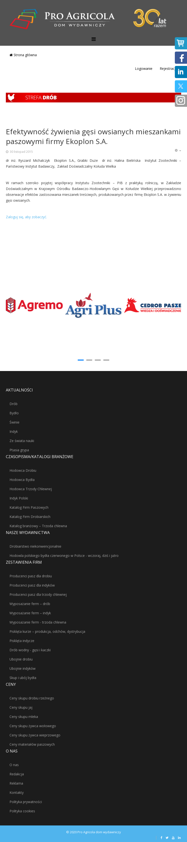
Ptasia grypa (19, 450)
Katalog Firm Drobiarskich (29, 516)
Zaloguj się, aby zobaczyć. (26, 217)
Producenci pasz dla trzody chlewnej (38, 594)
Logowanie (143, 68)
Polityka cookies (22, 811)
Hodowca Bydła (22, 479)
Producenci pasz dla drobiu (30, 576)
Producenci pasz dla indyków (32, 585)
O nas (14, 764)
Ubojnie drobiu (21, 659)
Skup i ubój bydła (22, 677)
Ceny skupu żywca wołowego (32, 726)
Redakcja (16, 774)
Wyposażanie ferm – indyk (30, 613)
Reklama (16, 783)
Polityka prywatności (25, 801)
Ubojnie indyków (22, 668)
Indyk (13, 431)
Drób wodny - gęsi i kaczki (30, 650)
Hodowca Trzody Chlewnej (30, 489)
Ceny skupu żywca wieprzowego (34, 735)
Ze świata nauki (21, 440)
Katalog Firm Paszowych (28, 507)
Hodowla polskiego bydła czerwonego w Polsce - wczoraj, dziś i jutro (64, 555)
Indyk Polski (18, 498)
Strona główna (23, 55)
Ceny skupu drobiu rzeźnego (31, 698)
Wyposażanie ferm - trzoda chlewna (37, 622)
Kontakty (16, 792)
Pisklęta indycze (21, 640)
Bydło (14, 413)
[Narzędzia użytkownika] (177, 151)
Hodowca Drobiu (22, 470)
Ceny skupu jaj (20, 707)
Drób (13, 403)
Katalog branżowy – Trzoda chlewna (38, 526)
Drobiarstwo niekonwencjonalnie (35, 546)
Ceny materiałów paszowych (32, 744)
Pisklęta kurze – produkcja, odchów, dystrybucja (47, 631)
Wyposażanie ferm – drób (29, 603)
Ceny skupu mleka (23, 716)
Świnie (14, 422)
